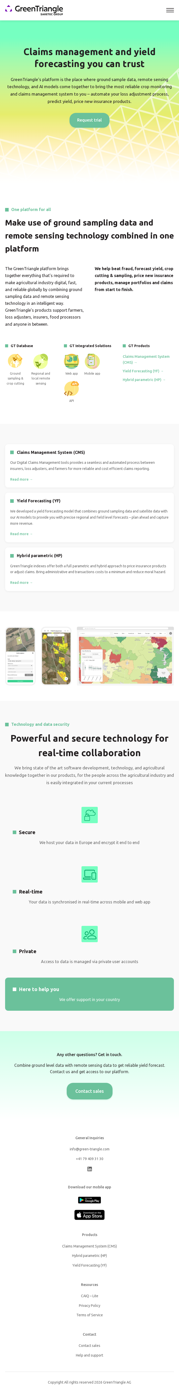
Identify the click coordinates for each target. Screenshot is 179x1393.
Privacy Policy (89, 1306)
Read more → (21, 479)
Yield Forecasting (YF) (89, 1265)
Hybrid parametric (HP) (89, 1256)
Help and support (89, 1355)
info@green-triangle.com (89, 1149)
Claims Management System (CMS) (89, 1246)
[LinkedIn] (90, 1170)
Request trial (89, 120)
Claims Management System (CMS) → (146, 359)
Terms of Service (89, 1315)
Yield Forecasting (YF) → (143, 371)
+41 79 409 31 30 (89, 1159)
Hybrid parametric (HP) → (144, 380)
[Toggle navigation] (170, 10)
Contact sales (89, 1091)
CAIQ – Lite (89, 1296)
